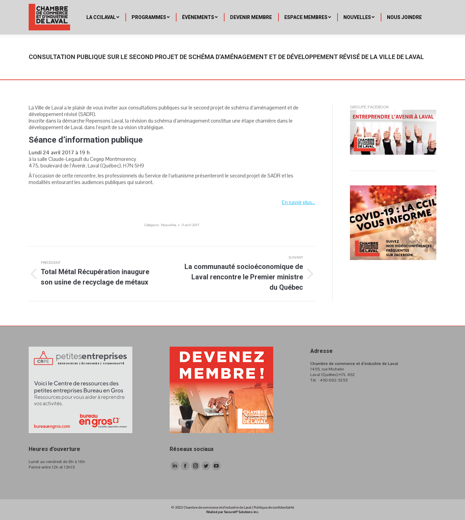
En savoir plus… (298, 202)
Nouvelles (168, 225)
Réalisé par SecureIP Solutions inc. (232, 512)
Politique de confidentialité (274, 507)
